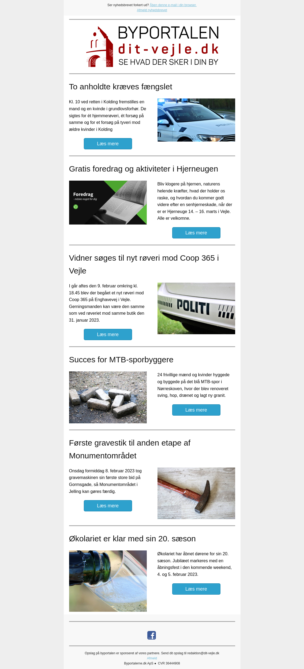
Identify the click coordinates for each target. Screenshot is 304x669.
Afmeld (152, 658)
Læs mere (108, 143)
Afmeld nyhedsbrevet (152, 10)
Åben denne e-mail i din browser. (173, 5)
